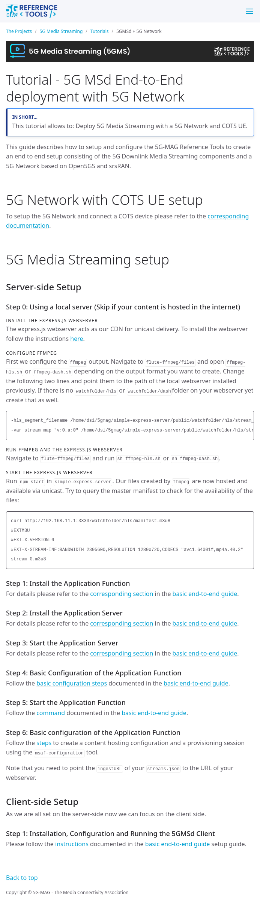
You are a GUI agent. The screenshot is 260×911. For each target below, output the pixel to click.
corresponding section (121, 594)
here (76, 339)
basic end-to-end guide (205, 594)
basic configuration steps (71, 683)
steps (43, 743)
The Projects (19, 31)
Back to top (22, 878)
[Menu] (249, 11)
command (50, 713)
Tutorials (99, 31)
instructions (72, 844)
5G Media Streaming (61, 31)
